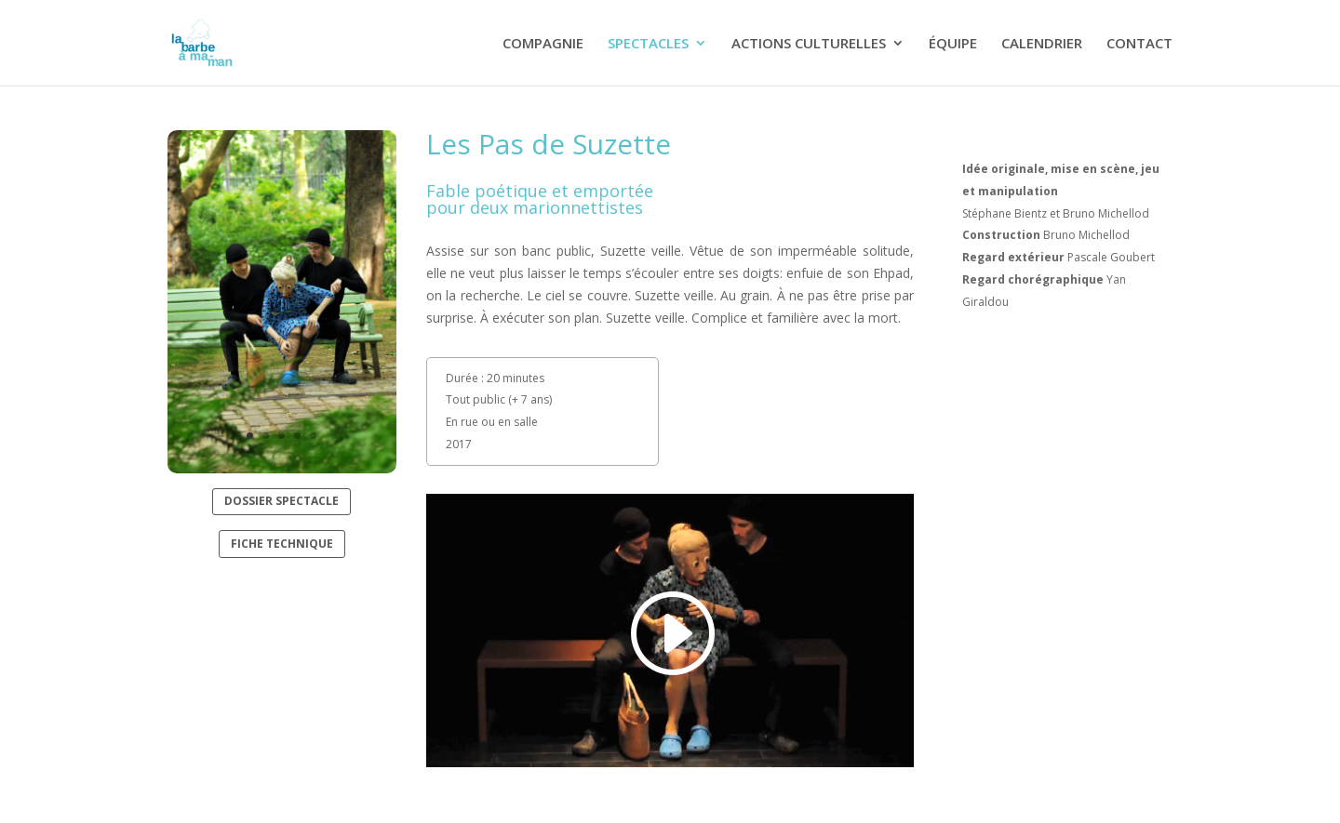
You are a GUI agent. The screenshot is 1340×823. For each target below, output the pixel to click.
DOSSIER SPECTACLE (281, 501)
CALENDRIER (1041, 44)
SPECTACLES (648, 44)
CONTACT (1139, 44)
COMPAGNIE (542, 44)
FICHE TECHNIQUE (282, 543)
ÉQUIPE (953, 44)
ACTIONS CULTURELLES (808, 44)
